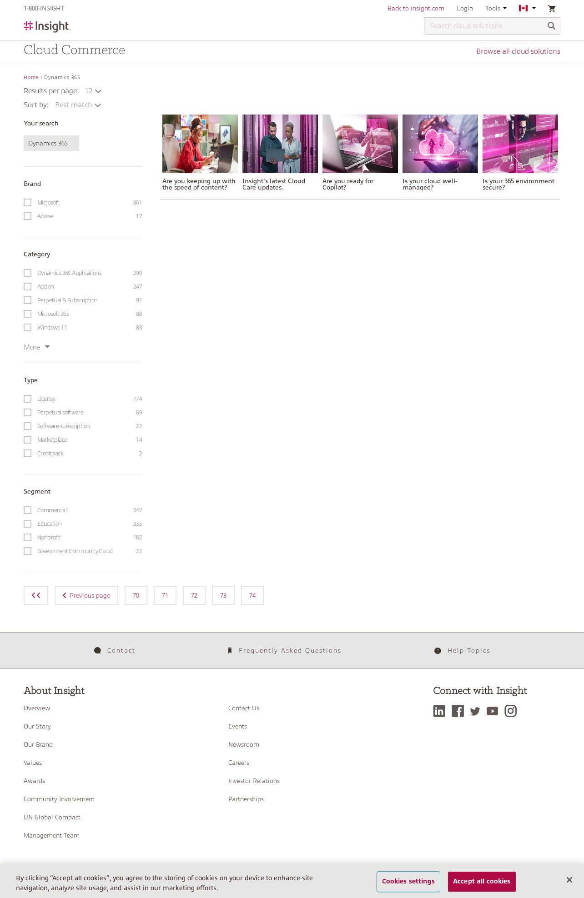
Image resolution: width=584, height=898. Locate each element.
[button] (94, 91)
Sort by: (36, 105)
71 (165, 595)
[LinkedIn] (441, 711)
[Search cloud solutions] (492, 26)
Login (465, 8)
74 (252, 595)
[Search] (552, 26)
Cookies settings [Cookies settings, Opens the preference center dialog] (408, 881)
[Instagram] (512, 711)
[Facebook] (460, 711)
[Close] (569, 880)
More (37, 347)
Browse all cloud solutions (518, 51)
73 (223, 595)
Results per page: (51, 91)
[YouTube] (495, 711)
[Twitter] (477, 711)
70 (136, 595)
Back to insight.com (416, 8)
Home (31, 77)
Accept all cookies (482, 881)
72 (194, 595)
